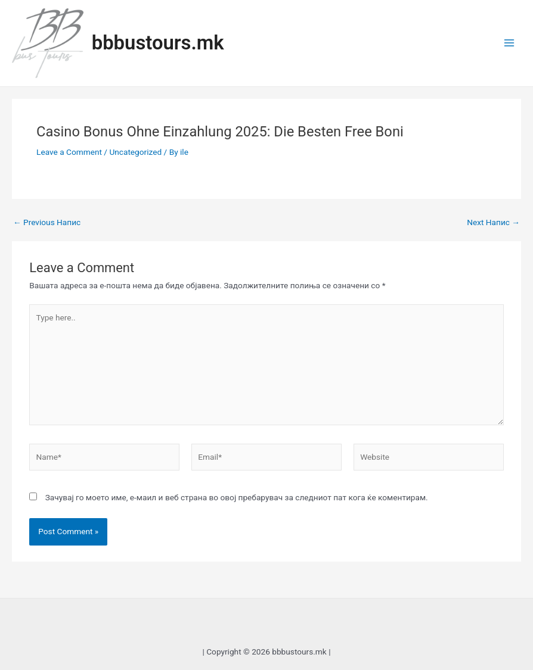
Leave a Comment (69, 152)
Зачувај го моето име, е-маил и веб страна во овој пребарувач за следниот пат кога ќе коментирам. (236, 497)
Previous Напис (46, 223)
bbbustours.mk (158, 43)
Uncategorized (135, 152)
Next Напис (493, 223)
